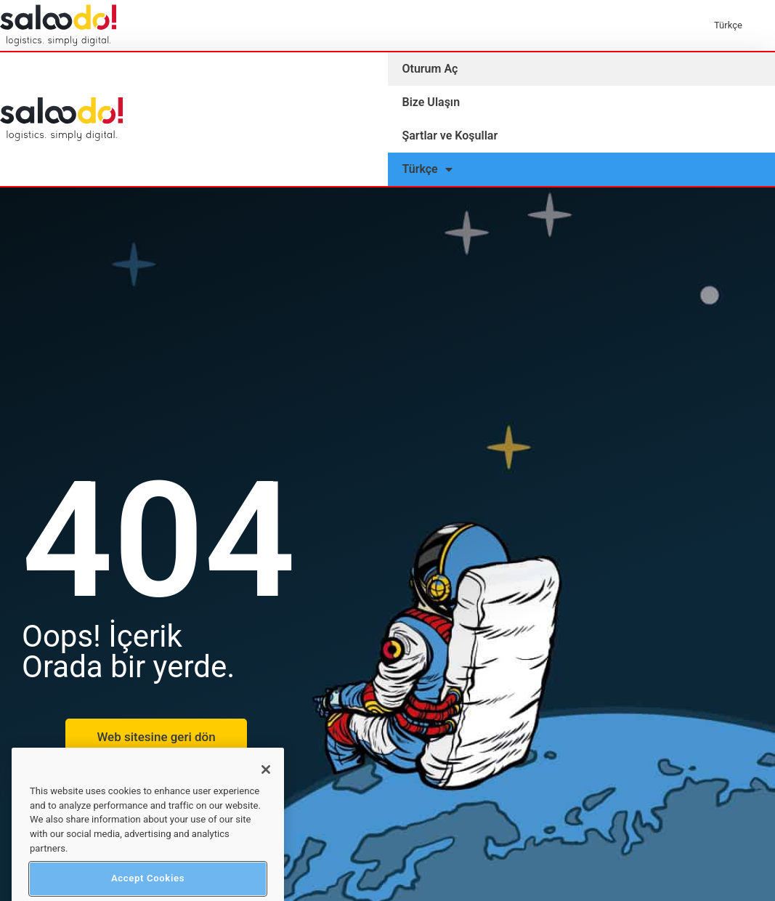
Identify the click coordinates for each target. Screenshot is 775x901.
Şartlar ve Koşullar (450, 135)
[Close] (266, 798)
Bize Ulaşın (431, 102)
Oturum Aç (430, 69)
